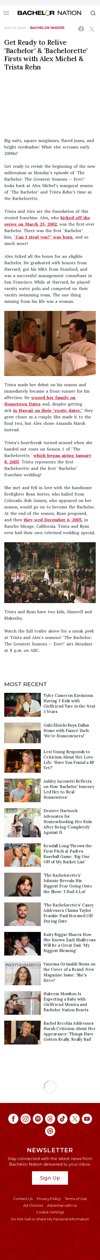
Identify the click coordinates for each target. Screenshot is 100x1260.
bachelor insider (47, 28)
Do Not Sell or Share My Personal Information (50, 1219)
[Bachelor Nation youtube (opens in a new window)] (87, 1119)
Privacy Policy (49, 1198)
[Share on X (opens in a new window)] (92, 29)
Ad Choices (33, 1205)
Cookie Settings (50, 1212)
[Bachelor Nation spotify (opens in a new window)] (38, 1119)
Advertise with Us (62, 1205)
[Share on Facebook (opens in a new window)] (81, 29)
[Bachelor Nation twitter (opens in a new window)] (75, 1119)
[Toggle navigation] (6, 13)
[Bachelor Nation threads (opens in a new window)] (50, 1119)
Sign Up (50, 1178)
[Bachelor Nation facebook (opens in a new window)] (13, 1119)
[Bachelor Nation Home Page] (49, 13)
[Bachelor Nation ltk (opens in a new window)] (50, 1131)
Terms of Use (76, 1198)
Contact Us (23, 1198)
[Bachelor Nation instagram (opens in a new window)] (25, 1119)
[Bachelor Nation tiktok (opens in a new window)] (62, 1119)
